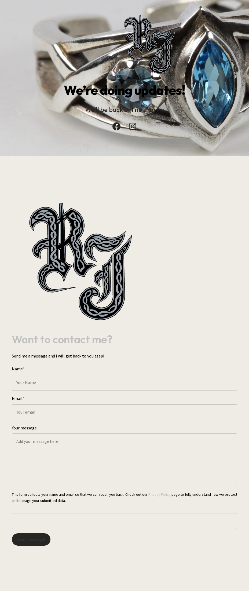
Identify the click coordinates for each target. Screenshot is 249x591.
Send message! (31, 539)
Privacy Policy (159, 494)
